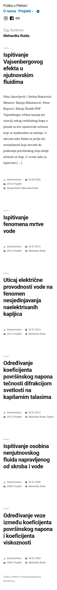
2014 (9, 250)
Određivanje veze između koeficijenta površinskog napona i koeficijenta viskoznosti (28, 529)
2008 (9, 486)
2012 (9, 416)
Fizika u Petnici (15, 5)
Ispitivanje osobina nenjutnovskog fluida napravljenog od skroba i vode (26, 456)
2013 (9, 333)
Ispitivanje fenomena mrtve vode (23, 224)
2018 (9, 183)
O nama (9, 11)
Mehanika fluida (29, 188)
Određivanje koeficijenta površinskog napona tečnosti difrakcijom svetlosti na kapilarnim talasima (28, 380)
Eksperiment (13, 188)
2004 (9, 562)
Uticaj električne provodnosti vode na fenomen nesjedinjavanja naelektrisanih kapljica (28, 297)
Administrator (14, 179)
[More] (38, 12)
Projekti (24, 11)
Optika (50, 416)
